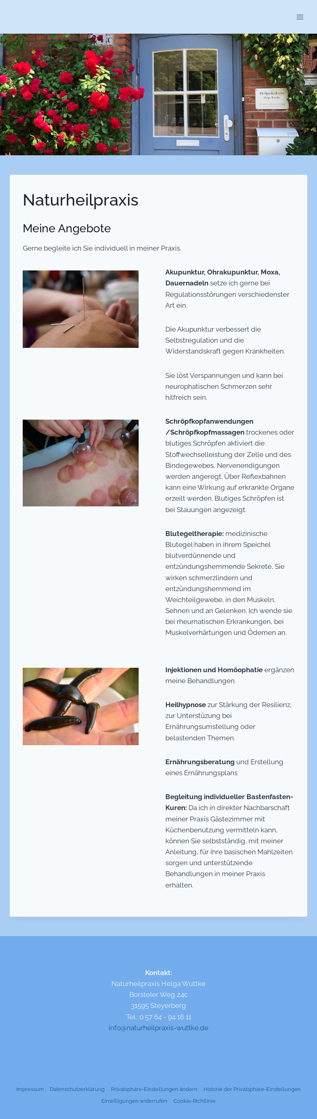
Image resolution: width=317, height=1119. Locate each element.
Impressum (30, 1089)
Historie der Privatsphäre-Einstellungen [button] (252, 1089)
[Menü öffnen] (299, 17)
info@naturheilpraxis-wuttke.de (158, 1028)
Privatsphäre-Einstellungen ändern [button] (154, 1089)
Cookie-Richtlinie (194, 1101)
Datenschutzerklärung (77, 1089)
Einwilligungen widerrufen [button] (134, 1101)
